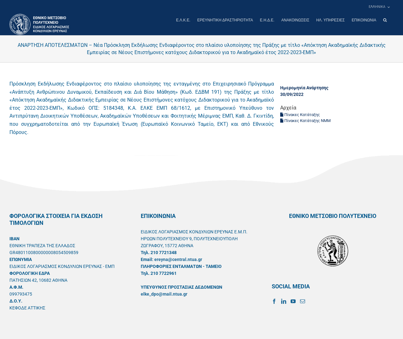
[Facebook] (274, 300)
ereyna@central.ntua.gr (178, 259)
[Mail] (302, 300)
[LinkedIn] (283, 300)
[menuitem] (379, 7)
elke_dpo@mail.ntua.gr (164, 293)
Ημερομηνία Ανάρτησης (304, 87)
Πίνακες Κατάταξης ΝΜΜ (305, 120)
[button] (385, 20)
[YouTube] (293, 300)
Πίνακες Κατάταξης (300, 114)
